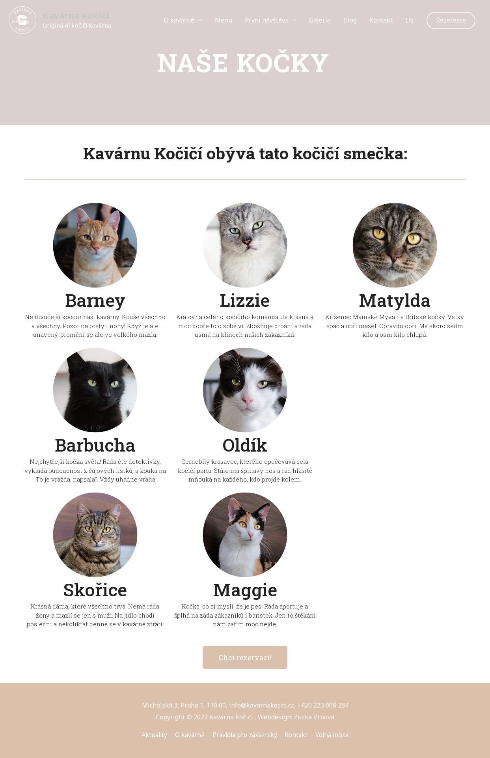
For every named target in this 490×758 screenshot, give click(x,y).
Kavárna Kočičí (77, 15)
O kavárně (179, 20)
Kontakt (381, 20)
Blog (350, 20)
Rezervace (451, 20)
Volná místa (334, 734)
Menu (223, 20)
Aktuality (151, 734)
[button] (245, 657)
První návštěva (267, 20)
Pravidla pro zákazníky (244, 734)
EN (409, 20)
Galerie (320, 20)
